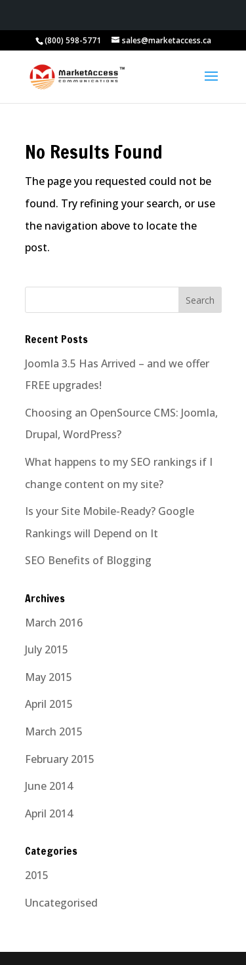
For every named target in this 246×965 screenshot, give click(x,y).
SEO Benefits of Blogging (88, 560)
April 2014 (49, 813)
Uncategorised (61, 902)
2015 (37, 875)
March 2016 (54, 622)
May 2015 (48, 677)
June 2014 (49, 786)
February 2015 (59, 759)
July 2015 (46, 649)
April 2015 (49, 704)
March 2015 (54, 731)
